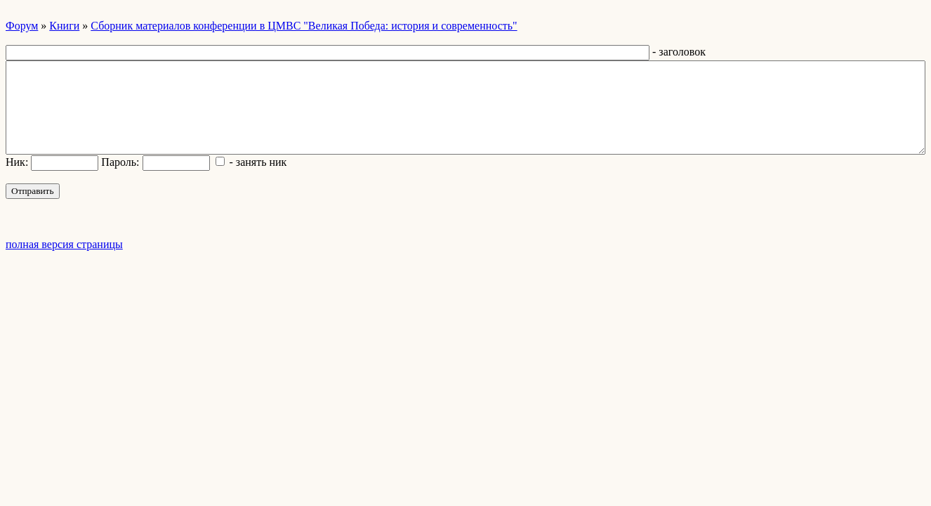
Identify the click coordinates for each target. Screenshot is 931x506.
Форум (22, 26)
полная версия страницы (64, 244)
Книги (64, 26)
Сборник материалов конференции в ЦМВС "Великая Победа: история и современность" (304, 26)
